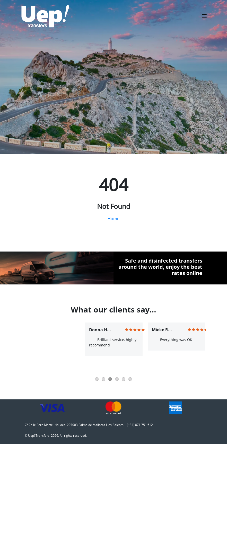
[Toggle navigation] (204, 17)
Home (113, 218)
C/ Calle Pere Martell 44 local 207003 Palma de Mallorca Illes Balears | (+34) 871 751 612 (89, 425)
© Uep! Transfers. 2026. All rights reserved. (56, 435)
